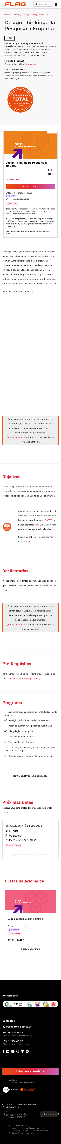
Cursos (16, 14)
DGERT (48, 520)
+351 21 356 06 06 (12, 1041)
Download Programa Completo (30, 775)
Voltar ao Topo (49, 1114)
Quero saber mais (21, 854)
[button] (56, 4)
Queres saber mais (16, 437)
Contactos (13, 1080)
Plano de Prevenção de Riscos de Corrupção (27, 1128)
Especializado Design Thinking (25, 918)
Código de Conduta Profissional (22, 1133)
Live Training (30, 64)
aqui (32, 291)
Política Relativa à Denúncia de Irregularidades (28, 1131)
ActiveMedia (14, 1107)
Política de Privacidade (18, 1125)
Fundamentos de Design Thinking (24, 678)
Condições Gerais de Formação (21, 1083)
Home (7, 14)
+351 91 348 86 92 (12, 1032)
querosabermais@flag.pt (16, 1026)
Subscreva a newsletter (30, 1071)
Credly (38, 524)
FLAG (11, 1105)
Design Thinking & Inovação (35, 14)
